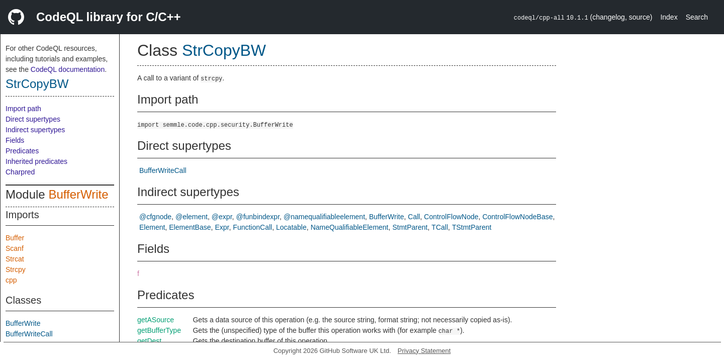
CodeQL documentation (68, 69)
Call (414, 217)
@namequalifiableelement (324, 217)
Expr (222, 227)
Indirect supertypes (35, 130)
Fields (15, 140)
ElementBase (190, 227)
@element (191, 217)
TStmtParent (472, 227)
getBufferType (159, 330)
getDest (149, 341)
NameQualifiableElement (350, 227)
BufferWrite (78, 194)
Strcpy (16, 269)
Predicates (22, 151)
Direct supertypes (33, 119)
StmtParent (409, 227)
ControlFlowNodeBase (517, 217)
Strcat (15, 259)
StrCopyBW (37, 83)
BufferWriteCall (29, 334)
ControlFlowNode (451, 217)
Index (668, 17)
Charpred (20, 172)
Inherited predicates (36, 161)
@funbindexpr (258, 217)
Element (152, 227)
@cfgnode (155, 217)
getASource (155, 320)
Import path (23, 109)
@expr (222, 217)
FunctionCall (252, 227)
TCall (439, 227)
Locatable (291, 227)
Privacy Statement (424, 350)
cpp (11, 280)
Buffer (15, 238)
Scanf (15, 248)
